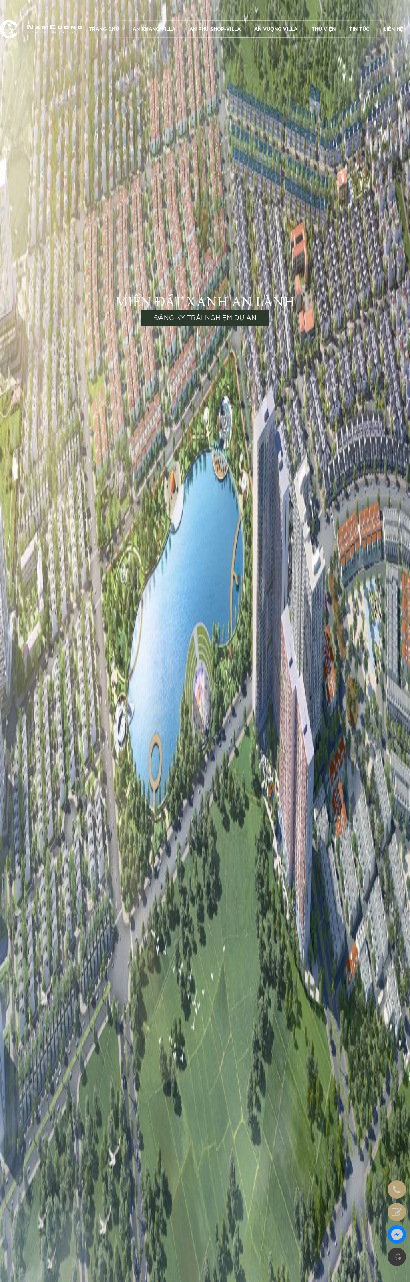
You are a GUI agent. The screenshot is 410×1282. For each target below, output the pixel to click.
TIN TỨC (359, 29)
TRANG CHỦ (104, 29)
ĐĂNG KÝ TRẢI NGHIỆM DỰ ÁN (205, 318)
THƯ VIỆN (324, 29)
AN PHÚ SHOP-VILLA (215, 29)
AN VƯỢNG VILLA (275, 29)
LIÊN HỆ (393, 29)
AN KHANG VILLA (154, 29)
